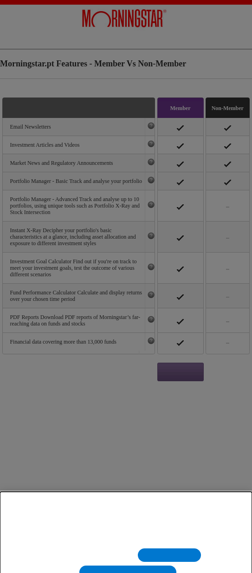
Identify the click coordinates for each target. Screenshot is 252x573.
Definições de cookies (93, 561)
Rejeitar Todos (169, 561)
